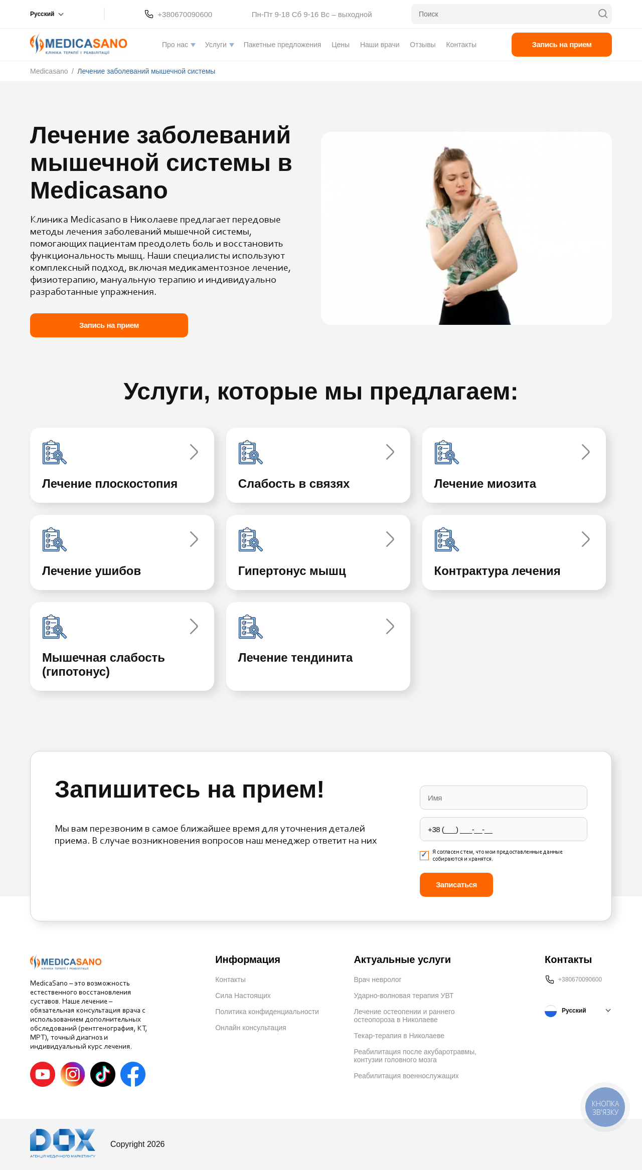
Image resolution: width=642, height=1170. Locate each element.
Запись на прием (562, 44)
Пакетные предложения (283, 45)
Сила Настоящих (243, 996)
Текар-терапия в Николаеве (399, 1036)
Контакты (461, 45)
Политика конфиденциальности (267, 1012)
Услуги (216, 45)
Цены (341, 45)
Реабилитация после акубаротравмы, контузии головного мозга (415, 1056)
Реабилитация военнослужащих (406, 1076)
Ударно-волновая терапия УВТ (403, 996)
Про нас (175, 45)
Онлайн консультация (250, 1028)
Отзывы (422, 45)
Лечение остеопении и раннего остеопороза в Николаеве (404, 1016)
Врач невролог (377, 980)
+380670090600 (184, 14)
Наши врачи (380, 45)
